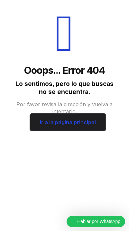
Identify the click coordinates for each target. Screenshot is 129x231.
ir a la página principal (68, 122)
